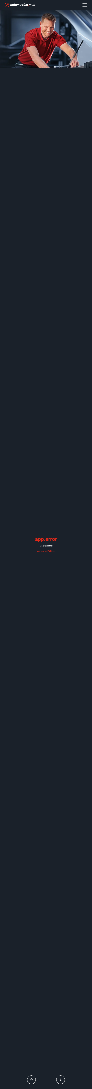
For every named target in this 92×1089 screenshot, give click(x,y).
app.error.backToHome (46, 551)
